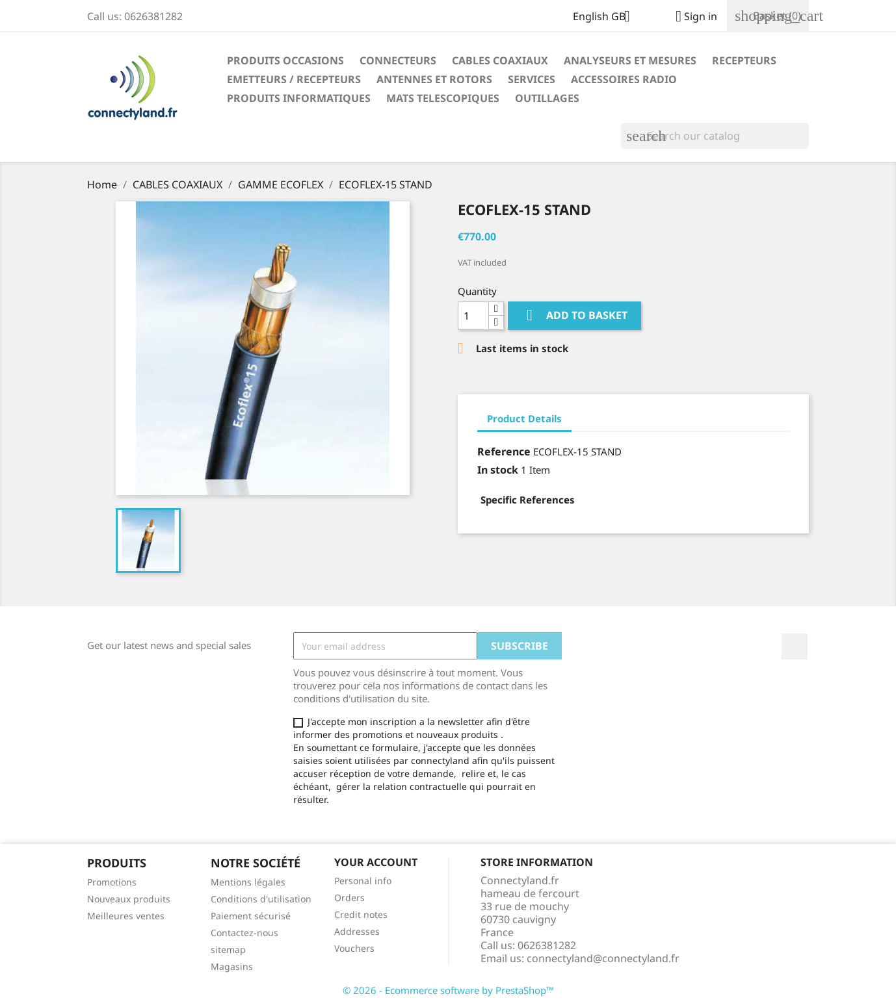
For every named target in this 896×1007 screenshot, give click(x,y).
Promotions (112, 882)
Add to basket (574, 315)
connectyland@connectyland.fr (603, 958)
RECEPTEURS (744, 60)
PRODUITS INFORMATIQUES (299, 98)
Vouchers (354, 948)
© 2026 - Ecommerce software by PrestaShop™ (448, 990)
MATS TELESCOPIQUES (442, 98)
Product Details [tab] (524, 418)
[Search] (715, 136)
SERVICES (531, 79)
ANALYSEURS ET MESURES (630, 60)
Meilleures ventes (126, 916)
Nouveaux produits (128, 899)
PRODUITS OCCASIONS (285, 60)
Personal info (362, 880)
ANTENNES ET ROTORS (434, 79)
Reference (504, 451)
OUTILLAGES (547, 98)
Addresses (357, 931)
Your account (375, 862)
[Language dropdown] (606, 17)
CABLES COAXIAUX (500, 60)
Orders (349, 897)
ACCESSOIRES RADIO (624, 79)
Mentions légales (248, 882)
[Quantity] (473, 315)
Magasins (232, 966)
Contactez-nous (244, 932)
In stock (497, 469)
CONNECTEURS (398, 60)
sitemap (228, 949)
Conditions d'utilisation (261, 899)
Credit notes (361, 914)
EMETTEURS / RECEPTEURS (294, 79)
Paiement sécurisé (251, 916)
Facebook (795, 646)
